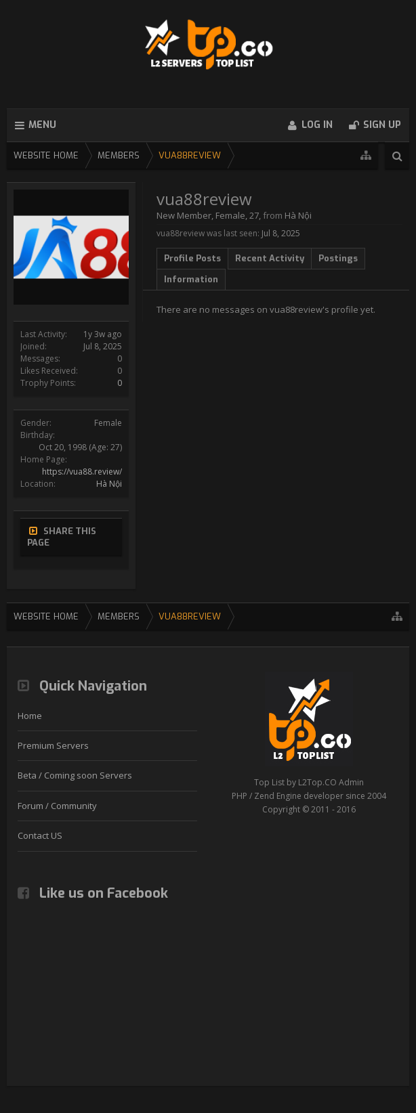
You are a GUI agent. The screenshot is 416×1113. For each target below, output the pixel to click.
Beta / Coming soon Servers (75, 775)
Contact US (40, 835)
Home (30, 716)
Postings (338, 258)
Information (191, 279)
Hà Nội (109, 483)
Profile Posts (192, 258)
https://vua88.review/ (82, 471)
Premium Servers (53, 745)
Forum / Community (57, 806)
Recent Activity (269, 258)
